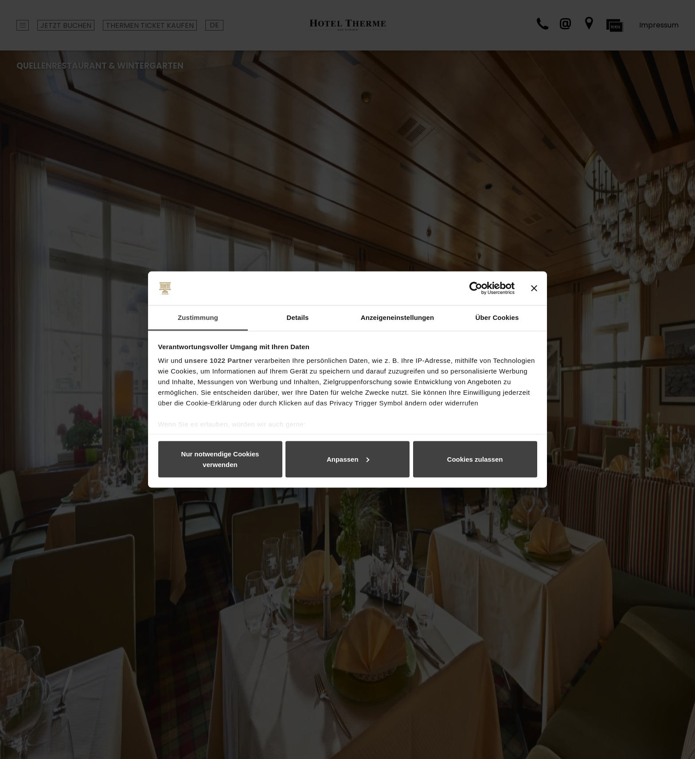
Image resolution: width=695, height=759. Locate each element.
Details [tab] (298, 317)
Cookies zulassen (475, 459)
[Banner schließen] (534, 288)
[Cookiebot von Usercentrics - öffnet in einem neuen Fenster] (476, 288)
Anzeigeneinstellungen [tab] (397, 317)
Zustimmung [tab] (198, 317)
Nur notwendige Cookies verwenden (220, 459)
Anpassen (348, 459)
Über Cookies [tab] (497, 317)
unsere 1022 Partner (218, 360)
